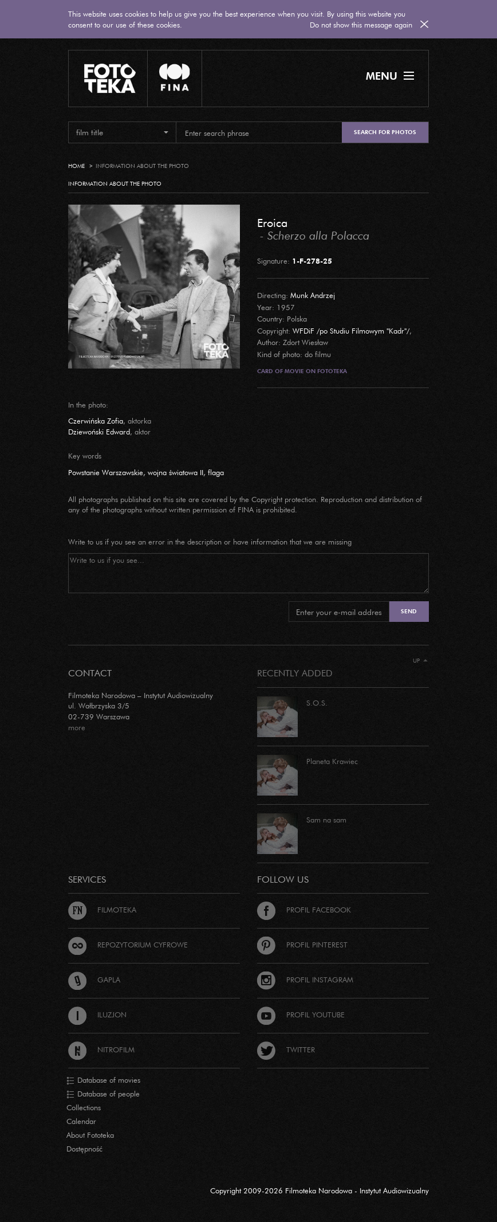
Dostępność (84, 1148)
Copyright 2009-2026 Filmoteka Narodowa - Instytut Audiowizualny (319, 1190)
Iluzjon (97, 1014)
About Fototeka (90, 1134)
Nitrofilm (101, 1049)
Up (420, 660)
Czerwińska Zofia (95, 420)
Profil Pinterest (302, 944)
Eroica (272, 222)
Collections (83, 1107)
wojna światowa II (175, 472)
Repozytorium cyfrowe (128, 944)
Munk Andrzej (312, 295)
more (76, 727)
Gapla (94, 979)
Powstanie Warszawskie (105, 472)
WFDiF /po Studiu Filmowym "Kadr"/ (351, 330)
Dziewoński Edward (99, 431)
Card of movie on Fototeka (302, 371)
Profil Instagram (305, 979)
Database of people (103, 1094)
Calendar (81, 1121)
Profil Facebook (304, 909)
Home (76, 166)
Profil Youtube (301, 1014)
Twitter (286, 1049)
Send (409, 611)
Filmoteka (102, 909)
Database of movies (103, 1080)
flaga (216, 472)
